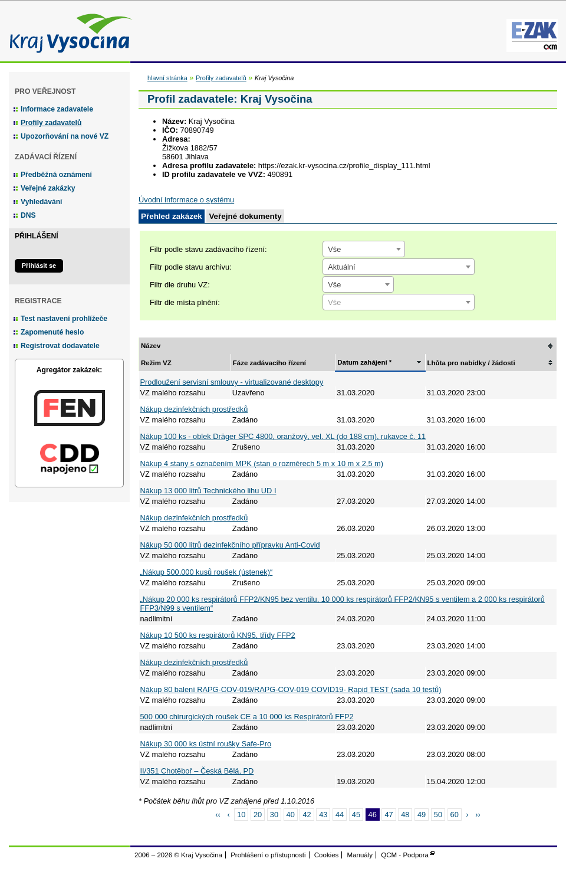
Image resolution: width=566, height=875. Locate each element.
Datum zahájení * (364, 362)
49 (421, 814)
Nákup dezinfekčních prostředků (194, 409)
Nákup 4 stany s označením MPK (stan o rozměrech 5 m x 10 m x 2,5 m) (262, 463)
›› (478, 814)
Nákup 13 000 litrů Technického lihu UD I (208, 490)
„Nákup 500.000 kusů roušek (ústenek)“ (206, 572)
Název (150, 345)
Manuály (360, 854)
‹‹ (218, 814)
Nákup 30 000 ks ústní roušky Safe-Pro (206, 743)
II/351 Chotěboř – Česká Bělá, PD (197, 770)
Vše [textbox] (334, 249)
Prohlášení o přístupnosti (268, 854)
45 (356, 814)
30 (274, 814)
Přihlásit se (39, 265)
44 (339, 814)
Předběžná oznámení (56, 175)
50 (438, 814)
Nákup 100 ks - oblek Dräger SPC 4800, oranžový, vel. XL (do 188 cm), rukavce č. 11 (283, 436)
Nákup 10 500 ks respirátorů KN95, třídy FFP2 (217, 635)
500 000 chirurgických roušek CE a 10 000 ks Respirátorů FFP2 (247, 716)
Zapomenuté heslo (52, 332)
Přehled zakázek (171, 216)
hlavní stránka (167, 77)
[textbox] (398, 302)
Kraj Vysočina (68, 31)
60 (454, 814)
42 (306, 814)
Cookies (326, 854)
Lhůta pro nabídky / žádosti (471, 362)
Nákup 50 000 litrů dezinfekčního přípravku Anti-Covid (230, 544)
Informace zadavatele (57, 109)
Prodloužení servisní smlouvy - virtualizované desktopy (232, 382)
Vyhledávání (41, 202)
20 (258, 814)
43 (323, 814)
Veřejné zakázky (48, 188)
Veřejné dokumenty (245, 216)
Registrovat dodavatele (60, 346)
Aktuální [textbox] (341, 267)
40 (291, 814)
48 (405, 814)
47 (388, 814)
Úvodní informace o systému (186, 199)
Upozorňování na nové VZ (64, 136)
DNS (28, 215)
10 (241, 814)
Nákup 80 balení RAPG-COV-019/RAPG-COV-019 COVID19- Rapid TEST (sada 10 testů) (291, 689)
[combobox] (364, 249)
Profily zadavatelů (51, 123)
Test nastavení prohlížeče (64, 318)
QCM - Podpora (405, 854)
